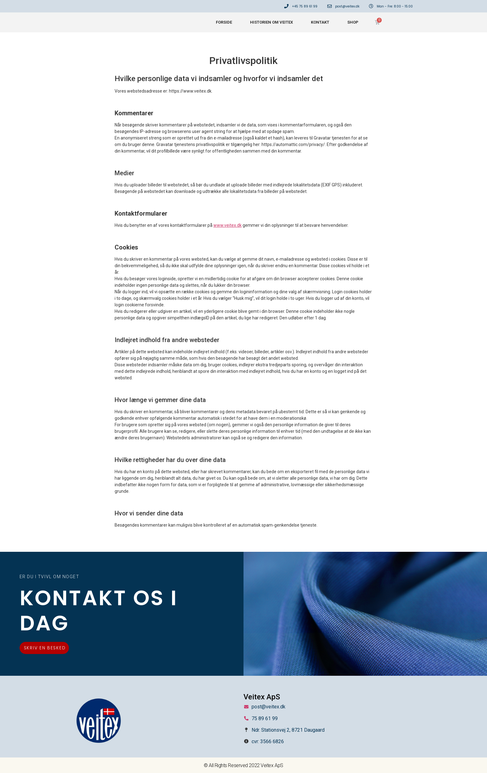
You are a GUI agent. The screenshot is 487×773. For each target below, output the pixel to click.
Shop (352, 22)
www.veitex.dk (227, 225)
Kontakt (320, 22)
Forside (224, 22)
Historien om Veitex (271, 22)
